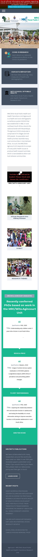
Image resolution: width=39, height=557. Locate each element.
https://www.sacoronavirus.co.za (20, 7)
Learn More (13, 476)
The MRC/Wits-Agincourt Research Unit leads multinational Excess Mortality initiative (18, 521)
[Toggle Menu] (3, 11)
